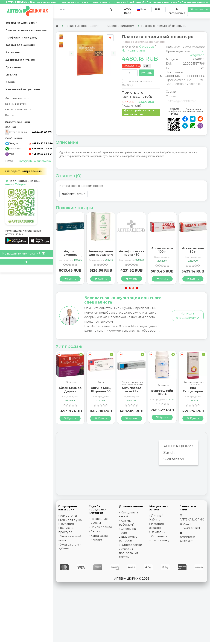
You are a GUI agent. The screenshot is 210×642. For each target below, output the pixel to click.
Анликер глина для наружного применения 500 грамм (101, 256)
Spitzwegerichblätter (181, 101)
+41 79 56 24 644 (41, 143)
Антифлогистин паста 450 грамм (131, 255)
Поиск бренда (101, 527)
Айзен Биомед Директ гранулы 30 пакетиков (70, 393)
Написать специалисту (187, 315)
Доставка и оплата (17, 98)
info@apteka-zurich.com (35, 161)
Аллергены (68, 515)
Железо (71, 382)
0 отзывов (146, 46)
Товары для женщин (20, 45)
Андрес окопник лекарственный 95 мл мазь (70, 256)
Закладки (158, 532)
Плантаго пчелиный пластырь (163, 26)
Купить (146, 72)
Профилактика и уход (21, 37)
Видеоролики (131, 545)
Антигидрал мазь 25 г (131, 389)
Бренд (10, 82)
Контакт (10, 115)
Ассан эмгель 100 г (162, 250)
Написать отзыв (133, 50)
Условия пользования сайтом (129, 553)
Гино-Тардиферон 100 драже (193, 391)
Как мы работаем (16, 103)
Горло (101, 382)
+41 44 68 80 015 (41, 132)
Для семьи (13, 67)
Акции (96, 531)
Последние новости (18, 109)
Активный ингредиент (22, 89)
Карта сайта (99, 535)
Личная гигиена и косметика (25, 30)
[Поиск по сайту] (111, 9)
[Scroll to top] (26, 262)
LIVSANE (11, 74)
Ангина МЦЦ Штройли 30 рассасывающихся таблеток (103, 393)
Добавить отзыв (73, 194)
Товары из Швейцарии (21, 22)
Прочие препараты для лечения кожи (132, 383)
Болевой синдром (120, 26)
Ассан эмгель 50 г (193, 250)
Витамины (12, 52)
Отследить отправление (23, 171)
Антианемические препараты (194, 383)
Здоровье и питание (20, 59)
